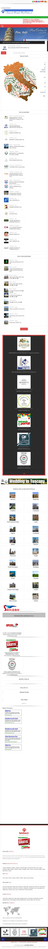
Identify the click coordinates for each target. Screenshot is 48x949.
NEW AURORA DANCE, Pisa (15, 160)
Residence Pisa (33, 888)
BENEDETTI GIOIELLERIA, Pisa (16, 139)
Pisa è (17, 889)
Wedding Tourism (23, 898)
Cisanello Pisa (21, 889)
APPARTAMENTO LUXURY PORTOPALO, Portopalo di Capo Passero (16, 119)
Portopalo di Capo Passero (19, 116)
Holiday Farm (11, 898)
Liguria (13, 533)
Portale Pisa (25, 886)
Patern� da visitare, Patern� (15, 302)
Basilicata (36, 499)
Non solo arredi (37, 899)
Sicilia (13, 578)
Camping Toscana (6, 899)
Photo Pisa (37, 886)
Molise (13, 544)
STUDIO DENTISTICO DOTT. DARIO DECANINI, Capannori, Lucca (16, 175)
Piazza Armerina (17, 144)
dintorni (15, 267)
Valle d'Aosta (13, 601)
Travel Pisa (5, 888)
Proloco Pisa (14, 886)
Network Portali (24, 692)
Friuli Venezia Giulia (13, 522)
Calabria (12, 510)
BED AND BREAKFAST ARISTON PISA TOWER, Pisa (25, 372)
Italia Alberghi (35, 898)
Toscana (35, 578)
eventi (16, 260)
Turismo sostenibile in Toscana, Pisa (17, 309)
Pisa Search (10, 888)
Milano (21, 877)
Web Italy (41, 898)
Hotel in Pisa (15, 888)
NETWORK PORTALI (29, 945)
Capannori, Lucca (18, 172)
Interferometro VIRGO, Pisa (15, 322)
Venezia (13, 877)
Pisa (16, 124)
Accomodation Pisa (40, 888)
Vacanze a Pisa (12, 889)
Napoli (25, 877)
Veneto (36, 601)
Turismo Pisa (42, 886)
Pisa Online (24, 699)
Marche (36, 544)
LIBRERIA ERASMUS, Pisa (15, 207)
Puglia (36, 555)
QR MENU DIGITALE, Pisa (25, 448)
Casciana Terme (18, 165)
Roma (6, 877)
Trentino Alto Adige (12, 589)
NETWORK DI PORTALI (23, 920)
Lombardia (36, 533)
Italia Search (43, 17)
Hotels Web (5, 898)
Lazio (35, 522)
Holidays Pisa (5, 889)
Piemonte (13, 555)
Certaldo (16, 151)
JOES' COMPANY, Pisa (14, 241)
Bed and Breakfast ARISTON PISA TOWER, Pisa (19, 47)
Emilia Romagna (13, 567)
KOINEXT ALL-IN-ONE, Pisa (25, 468)
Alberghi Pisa (26, 888)
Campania (36, 510)
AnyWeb (12, 942)
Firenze (10, 877)
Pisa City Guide (8, 886)
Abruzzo (12, 499)
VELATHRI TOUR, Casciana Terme (17, 167)
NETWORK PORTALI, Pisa (25, 429)
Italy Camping (13, 899)
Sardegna (36, 567)
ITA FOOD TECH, (13, 213)
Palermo (18, 877)
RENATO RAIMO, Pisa (14, 234)
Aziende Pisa (31, 886)
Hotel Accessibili (30, 899)
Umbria (36, 589)
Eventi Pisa (20, 886)
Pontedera (17, 191)
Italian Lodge (16, 898)
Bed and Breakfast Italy (21, 899)
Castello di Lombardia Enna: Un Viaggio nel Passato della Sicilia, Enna (16, 270)
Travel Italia (30, 898)
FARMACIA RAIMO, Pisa (15, 132)
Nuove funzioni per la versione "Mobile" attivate (19, 52)
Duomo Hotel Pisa (28, 889)
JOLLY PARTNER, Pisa (14, 200)
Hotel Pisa (21, 888)
